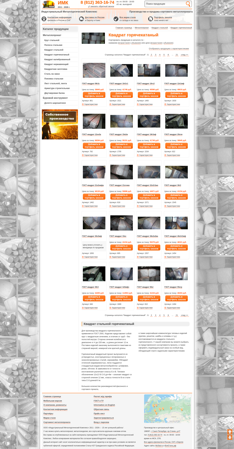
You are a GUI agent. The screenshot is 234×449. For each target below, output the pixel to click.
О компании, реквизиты (55, 405)
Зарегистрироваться (104, 418)
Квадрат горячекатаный (56, 54)
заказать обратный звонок (102, 6)
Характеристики (91, 104)
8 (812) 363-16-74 (97, 2)
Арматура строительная (57, 88)
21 (177, 55)
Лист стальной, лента (55, 83)
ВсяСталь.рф (170, 446)
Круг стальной (51, 40)
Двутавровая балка (54, 93)
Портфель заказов (163, 17)
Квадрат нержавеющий (56, 64)
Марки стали (50, 418)
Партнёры (48, 413)
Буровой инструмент (55, 98)
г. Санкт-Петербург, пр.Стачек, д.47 (165, 431)
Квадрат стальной (53, 50)
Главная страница (52, 396)
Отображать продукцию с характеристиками (169, 48)
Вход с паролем (101, 422)
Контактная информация (59, 17)
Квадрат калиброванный (57, 59)
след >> (184, 55)
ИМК (63, 2)
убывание (135, 43)
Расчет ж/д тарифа (103, 396)
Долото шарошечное (55, 103)
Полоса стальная (53, 45)
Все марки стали (128, 17)
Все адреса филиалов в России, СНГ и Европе (163, 442)
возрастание (124, 43)
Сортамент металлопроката (57, 422)
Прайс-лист (99, 413)
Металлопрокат (52, 35)
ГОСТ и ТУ (99, 401)
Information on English (104, 405)
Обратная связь (101, 409)
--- (60, 124)
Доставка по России (94, 17)
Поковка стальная (53, 78)
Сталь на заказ (52, 74)
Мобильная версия (53, 401)
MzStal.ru (159, 446)
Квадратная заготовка (55, 69)
